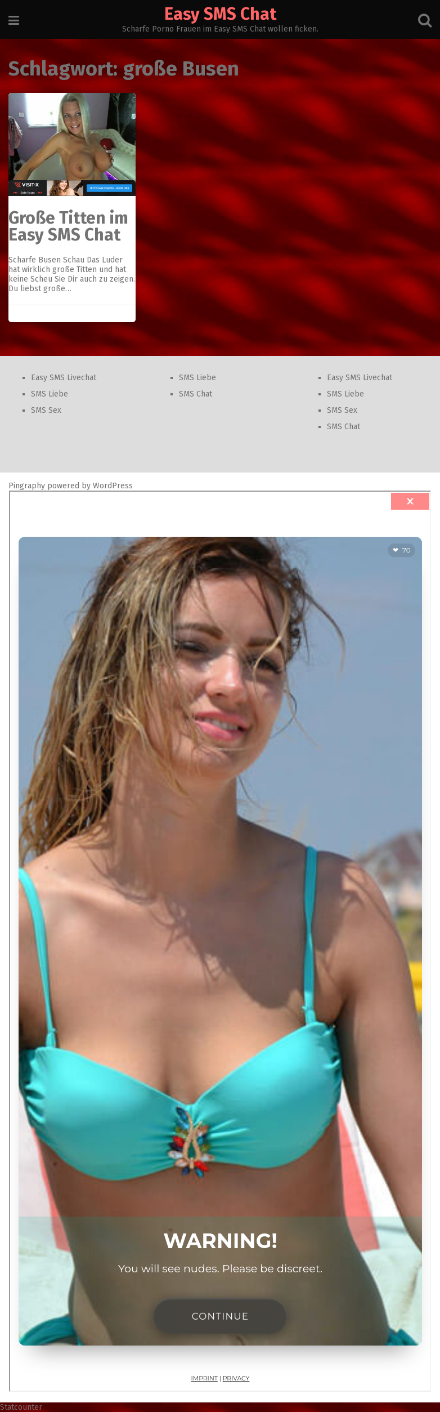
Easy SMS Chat (220, 14)
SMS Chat (195, 394)
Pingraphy (26, 486)
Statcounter (21, 1407)
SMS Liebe (49, 394)
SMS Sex (46, 410)
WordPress (113, 486)
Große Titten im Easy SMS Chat (68, 226)
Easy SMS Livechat (63, 377)
